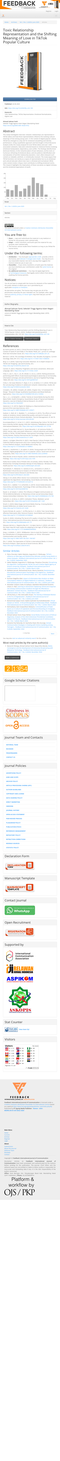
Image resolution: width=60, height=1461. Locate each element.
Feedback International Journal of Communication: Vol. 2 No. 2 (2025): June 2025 (30, 581)
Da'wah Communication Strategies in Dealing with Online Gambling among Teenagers (30, 625)
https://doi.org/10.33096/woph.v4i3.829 (27, 466)
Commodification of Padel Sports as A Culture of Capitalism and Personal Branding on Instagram (31, 608)
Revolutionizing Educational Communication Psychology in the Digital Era (30, 571)
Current (7, 1135)
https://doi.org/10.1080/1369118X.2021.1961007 (19, 538)
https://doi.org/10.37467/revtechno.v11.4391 (18, 437)
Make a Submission (12, 658)
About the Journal (10, 1148)
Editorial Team (9, 1150)
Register (49, 11)
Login (56, 11)
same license (47, 267)
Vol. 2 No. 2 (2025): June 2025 (29, 22)
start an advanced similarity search (24, 638)
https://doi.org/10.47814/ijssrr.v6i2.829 (16, 475)
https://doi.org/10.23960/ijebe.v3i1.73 (19, 522)
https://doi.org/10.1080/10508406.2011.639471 (18, 410)
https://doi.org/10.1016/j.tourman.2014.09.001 (18, 419)
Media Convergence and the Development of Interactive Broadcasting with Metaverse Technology (30, 648)
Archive (6, 1137)
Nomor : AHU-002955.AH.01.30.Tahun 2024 (23, 1109)
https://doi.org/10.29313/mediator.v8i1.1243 (30, 501)
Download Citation (32, 339)
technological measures (19, 273)
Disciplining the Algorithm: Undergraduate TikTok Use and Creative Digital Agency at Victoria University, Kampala (32, 564)
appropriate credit (35, 257)
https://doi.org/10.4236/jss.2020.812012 (16, 545)
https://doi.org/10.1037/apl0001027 (26, 380)
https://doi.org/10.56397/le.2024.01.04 (16, 366)
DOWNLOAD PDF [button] (30, 99)
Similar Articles (11, 550)
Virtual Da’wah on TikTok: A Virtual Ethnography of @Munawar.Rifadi (31, 602)
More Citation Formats (14, 339)
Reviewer (7, 1152)
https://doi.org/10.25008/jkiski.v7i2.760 (41, 496)
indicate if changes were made (30, 259)
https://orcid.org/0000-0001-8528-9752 (16, 125)
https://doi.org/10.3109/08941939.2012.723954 (27, 394)
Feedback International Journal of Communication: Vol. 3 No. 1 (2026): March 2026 (28, 567)
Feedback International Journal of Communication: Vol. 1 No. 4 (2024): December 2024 (31, 574)
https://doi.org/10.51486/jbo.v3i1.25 (37, 354)
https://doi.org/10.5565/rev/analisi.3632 (16, 387)
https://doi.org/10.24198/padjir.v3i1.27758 (36, 426)
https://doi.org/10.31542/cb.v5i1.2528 (15, 508)
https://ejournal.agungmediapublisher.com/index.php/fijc (32, 1106)
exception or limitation (20, 287)
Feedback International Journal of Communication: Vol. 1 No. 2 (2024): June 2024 (27, 598)
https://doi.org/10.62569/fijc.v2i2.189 (20, 108)
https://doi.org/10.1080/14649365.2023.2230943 (31, 454)
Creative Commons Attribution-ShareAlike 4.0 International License (27, 1104)
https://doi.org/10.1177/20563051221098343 (18, 515)
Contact (7, 1154)
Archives (14, 22)
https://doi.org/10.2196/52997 (13, 403)
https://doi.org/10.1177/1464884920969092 (21, 529)
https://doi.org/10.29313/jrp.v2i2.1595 (22, 459)
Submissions (8, 1146)
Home (6, 22)
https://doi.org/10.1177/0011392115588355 (34, 359)
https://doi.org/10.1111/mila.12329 (26, 371)
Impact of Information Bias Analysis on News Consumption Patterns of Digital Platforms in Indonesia (30, 579)
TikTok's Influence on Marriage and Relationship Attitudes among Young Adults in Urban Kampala (32, 556)
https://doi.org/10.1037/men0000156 (15, 489)
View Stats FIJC (24, 1029)
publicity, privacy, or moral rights (21, 294)
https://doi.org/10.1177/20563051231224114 (18, 482)
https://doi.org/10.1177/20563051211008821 (18, 446)
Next (53, 634)
